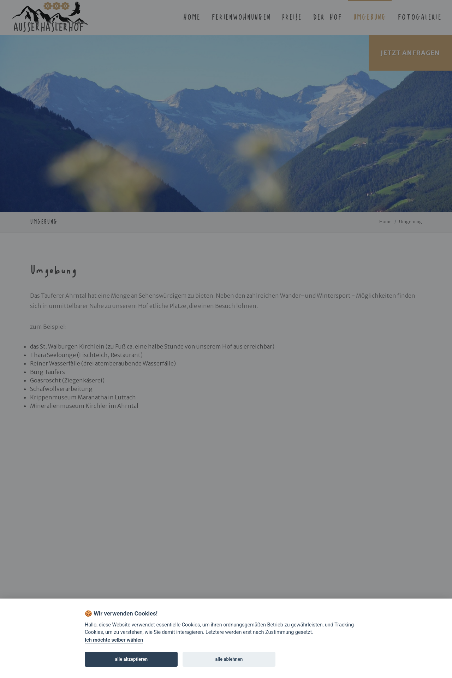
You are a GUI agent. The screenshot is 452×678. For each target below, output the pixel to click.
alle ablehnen (229, 659)
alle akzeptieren (131, 659)
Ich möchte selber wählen (114, 640)
